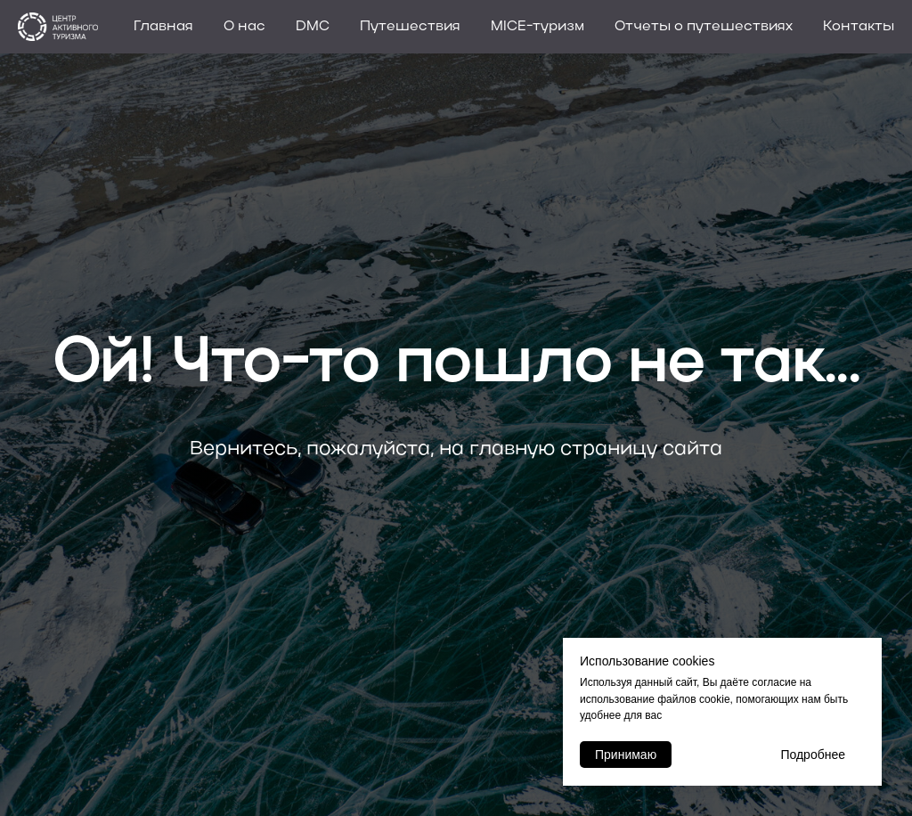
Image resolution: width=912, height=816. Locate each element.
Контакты (858, 27)
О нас (244, 27)
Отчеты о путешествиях (704, 27)
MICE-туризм (537, 27)
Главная (163, 27)
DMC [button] (313, 27)
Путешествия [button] (410, 27)
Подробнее (812, 754)
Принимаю (625, 754)
